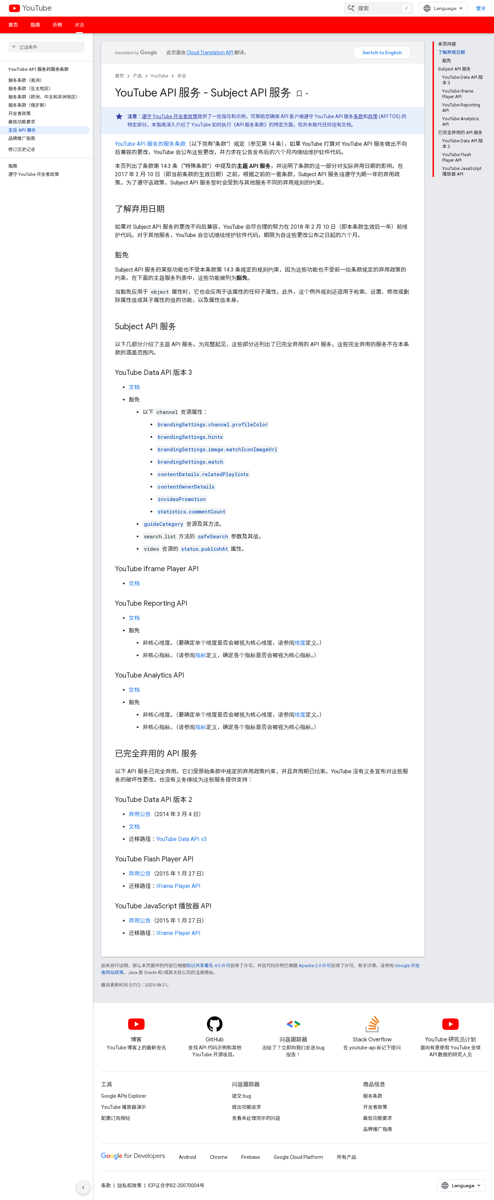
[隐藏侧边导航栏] (83, 1187)
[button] (45, 75)
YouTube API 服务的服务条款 (150, 144)
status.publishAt (204, 549)
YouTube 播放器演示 (123, 1107)
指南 (35, 25)
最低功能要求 (377, 1118)
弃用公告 (140, 814)
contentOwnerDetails (186, 486)
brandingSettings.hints (190, 437)
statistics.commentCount (191, 511)
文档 (134, 387)
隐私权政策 (129, 1185)
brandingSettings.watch (190, 462)
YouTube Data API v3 (181, 839)
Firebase (250, 1157)
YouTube (37, 8)
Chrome (218, 1157)
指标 (200, 655)
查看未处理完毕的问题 (256, 1118)
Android (187, 1157)
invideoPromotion (182, 499)
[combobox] (378, 8)
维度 (300, 643)
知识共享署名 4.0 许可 (208, 965)
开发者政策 (375, 1107)
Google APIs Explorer (123, 1096)
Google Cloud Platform (298, 1157)
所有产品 (346, 1157)
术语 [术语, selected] (79, 25)
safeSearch (213, 536)
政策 (373, 116)
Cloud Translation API (210, 52)
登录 (481, 8)
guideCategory (163, 524)
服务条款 (372, 1096)
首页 (13, 25)
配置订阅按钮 (115, 1118)
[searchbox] (46, 47)
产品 (137, 75)
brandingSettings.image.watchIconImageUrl (217, 449)
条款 (358, 116)
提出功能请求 (246, 1107)
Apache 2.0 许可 (315, 965)
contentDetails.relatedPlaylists (203, 474)
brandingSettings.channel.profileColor (213, 424)
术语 (181, 75)
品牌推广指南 (377, 1129)
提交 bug (241, 1096)
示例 (57, 25)
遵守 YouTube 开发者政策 (169, 116)
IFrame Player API (178, 886)
